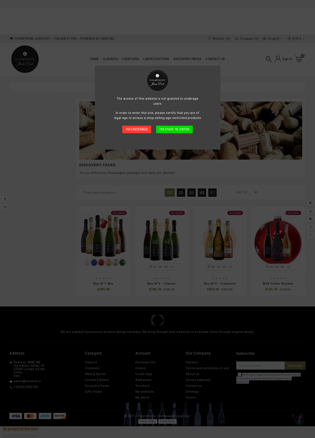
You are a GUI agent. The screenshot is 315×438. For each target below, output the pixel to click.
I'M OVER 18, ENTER (174, 129)
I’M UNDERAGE (137, 129)
